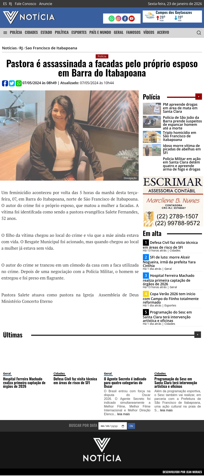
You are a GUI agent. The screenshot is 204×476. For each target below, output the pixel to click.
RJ (10, 3)
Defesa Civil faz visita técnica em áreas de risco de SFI (170, 245)
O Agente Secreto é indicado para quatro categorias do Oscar (125, 382)
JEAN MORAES (194, 472)
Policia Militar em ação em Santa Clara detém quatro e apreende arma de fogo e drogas (182, 164)
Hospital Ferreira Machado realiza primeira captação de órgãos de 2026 (169, 279)
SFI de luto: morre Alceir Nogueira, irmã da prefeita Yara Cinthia (169, 261)
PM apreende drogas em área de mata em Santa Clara (180, 108)
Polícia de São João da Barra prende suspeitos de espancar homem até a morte (182, 122)
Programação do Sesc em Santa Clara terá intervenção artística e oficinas (167, 316)
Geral (7, 373)
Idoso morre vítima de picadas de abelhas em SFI (182, 149)
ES (5, 3)
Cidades (59, 373)
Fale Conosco (25, 3)
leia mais (123, 414)
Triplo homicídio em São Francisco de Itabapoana (179, 136)
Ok (131, 426)
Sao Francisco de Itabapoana (51, 47)
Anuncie (45, 3)
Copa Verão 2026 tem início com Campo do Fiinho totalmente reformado (171, 298)
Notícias (9, 47)
